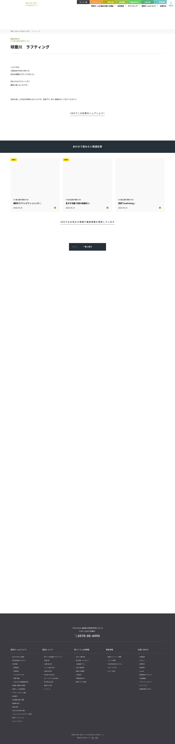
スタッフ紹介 (112, 671)
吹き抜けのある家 (50, 674)
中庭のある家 (49, 671)
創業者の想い (17, 703)
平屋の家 (47, 660)
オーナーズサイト (18, 721)
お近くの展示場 (81, 656)
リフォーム (96, 2)
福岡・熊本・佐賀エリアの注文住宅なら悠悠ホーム (88, 734)
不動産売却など (134, 2)
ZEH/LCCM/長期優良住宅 (22, 681)
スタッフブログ (20, 31)
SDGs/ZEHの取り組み (20, 710)
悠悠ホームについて (149, 6)
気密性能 (17, 671)
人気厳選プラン (81, 664)
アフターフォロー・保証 (20, 692)
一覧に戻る (87, 245)
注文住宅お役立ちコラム (116, 664)
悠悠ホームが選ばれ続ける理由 (102, 6)
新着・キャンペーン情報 (115, 656)
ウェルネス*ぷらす (20, 674)
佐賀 (96, 737)
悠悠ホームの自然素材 (20, 689)
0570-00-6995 (89, 635)
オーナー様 (83, 2)
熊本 (93, 737)
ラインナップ (133, 6)
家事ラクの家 (49, 685)
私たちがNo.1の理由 (19, 656)
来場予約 (143, 664)
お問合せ (163, 6)
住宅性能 (121, 6)
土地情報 (122, 2)
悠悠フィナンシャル (19, 717)
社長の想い (16, 706)
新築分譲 (108, 2)
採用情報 (160, 2)
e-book (142, 671)
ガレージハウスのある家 (52, 678)
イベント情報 (112, 660)
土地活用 (147, 2)
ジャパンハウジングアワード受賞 (23, 714)
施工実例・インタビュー (83, 660)
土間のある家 (49, 664)
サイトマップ (144, 685)
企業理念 (15, 696)
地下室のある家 (49, 681)
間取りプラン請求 (82, 681)
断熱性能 (17, 667)
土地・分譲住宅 (80, 667)
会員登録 (143, 656)
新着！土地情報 (80, 671)
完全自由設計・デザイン (20, 660)
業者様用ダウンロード (147, 674)
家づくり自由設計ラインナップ (54, 656)
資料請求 (143, 667)
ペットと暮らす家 (50, 667)
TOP (11, 31)
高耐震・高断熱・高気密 (20, 685)
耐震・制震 (17, 678)
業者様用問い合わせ (146, 689)
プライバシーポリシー (147, 681)
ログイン (143, 660)
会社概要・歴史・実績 (19, 699)
